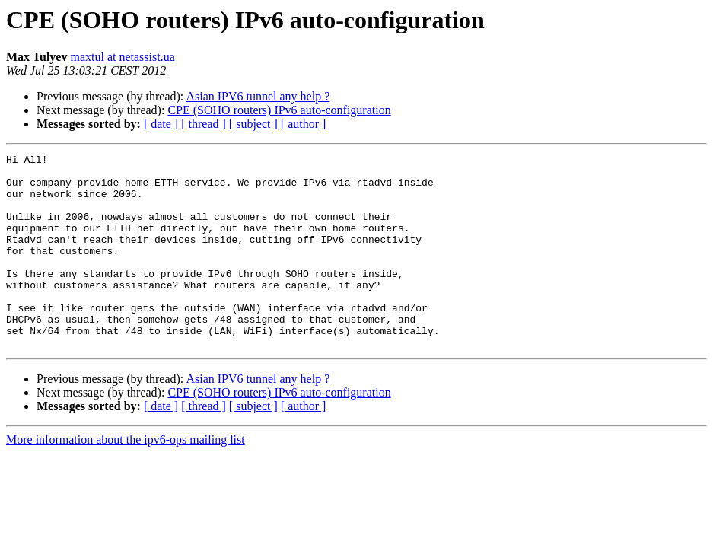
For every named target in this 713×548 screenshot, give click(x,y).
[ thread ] (203, 123)
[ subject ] (253, 123)
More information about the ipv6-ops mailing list (125, 478)
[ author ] (303, 123)
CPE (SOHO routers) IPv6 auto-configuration (278, 110)
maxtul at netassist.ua (122, 56)
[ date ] (161, 123)
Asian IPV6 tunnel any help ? (257, 96)
